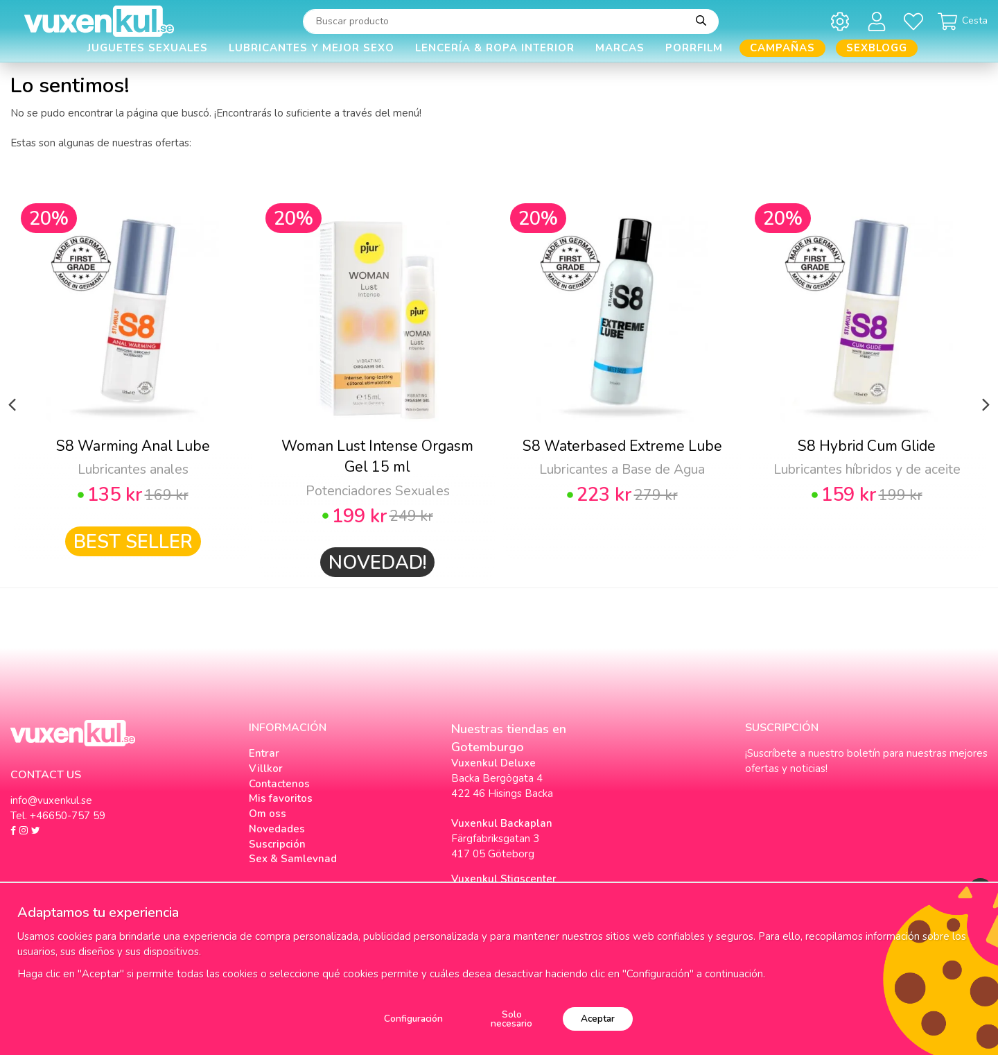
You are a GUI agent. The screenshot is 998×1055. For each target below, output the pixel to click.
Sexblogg (876, 48)
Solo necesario (511, 1019)
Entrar (264, 753)
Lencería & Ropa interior (495, 48)
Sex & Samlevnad (293, 859)
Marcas (620, 48)
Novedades (277, 829)
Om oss (267, 814)
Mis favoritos (281, 798)
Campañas (782, 48)
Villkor (266, 768)
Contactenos (279, 784)
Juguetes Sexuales (147, 48)
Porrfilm (694, 48)
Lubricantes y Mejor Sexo (311, 48)
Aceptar (598, 1018)
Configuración (413, 1018)
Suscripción (277, 844)
